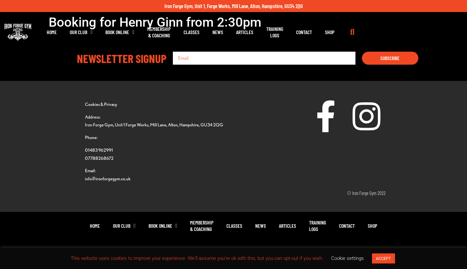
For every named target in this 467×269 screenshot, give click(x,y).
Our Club (140, 32)
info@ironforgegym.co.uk (108, 178)
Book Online (178, 32)
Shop (388, 32)
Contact (363, 32)
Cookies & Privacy (101, 104)
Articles (303, 32)
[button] (411, 32)
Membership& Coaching (218, 32)
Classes (250, 32)
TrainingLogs (333, 32)
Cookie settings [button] (347, 258)
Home (111, 32)
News (276, 32)
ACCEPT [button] (383, 258)
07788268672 (99, 158)
